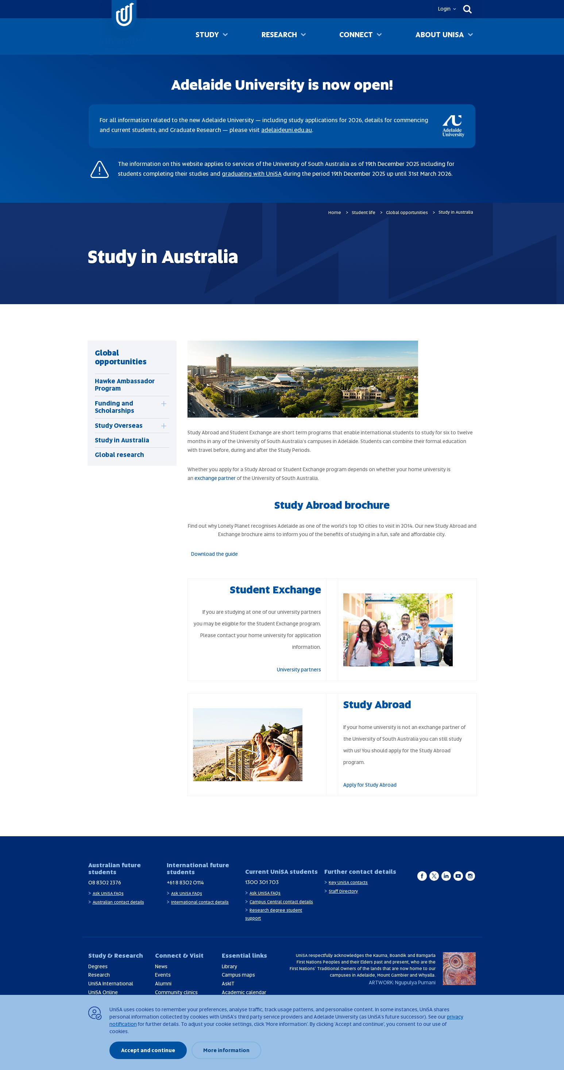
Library (229, 966)
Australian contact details (118, 902)
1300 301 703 (262, 882)
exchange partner (215, 478)
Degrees (98, 966)
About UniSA (440, 36)
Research (279, 36)
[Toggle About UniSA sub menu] (470, 37)
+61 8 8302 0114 (185, 882)
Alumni (163, 983)
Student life (363, 213)
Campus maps (238, 975)
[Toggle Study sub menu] (225, 37)
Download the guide (214, 554)
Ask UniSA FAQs (108, 893)
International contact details (200, 902)
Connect (356, 36)
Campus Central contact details (281, 902)
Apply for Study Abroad (370, 785)
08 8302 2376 (104, 882)
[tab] (121, 407)
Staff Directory (343, 891)
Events (163, 975)
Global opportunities (407, 213)
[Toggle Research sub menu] (303, 37)
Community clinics (176, 992)
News (161, 966)
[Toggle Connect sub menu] (379, 37)
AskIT (228, 983)
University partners (299, 669)
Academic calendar (244, 992)
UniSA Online (103, 992)
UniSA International (110, 983)
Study (207, 36)
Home (334, 213)
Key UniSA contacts (348, 882)
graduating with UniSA (252, 174)
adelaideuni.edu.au (286, 130)
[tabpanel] (132, 403)
